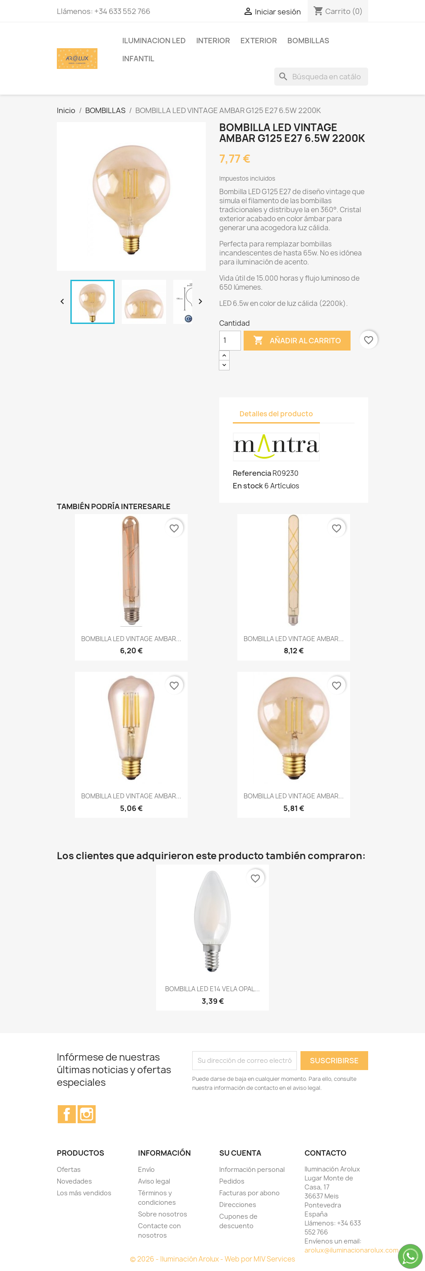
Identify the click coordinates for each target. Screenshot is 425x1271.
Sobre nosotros (162, 1214)
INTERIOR (213, 41)
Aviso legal (154, 1181)
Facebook (67, 1114)
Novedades (74, 1181)
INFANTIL (138, 59)
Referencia (252, 473)
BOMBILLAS (308, 41)
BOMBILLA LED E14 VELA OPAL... (212, 988)
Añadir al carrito (297, 340)
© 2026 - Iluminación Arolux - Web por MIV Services (212, 1259)
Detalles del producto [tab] (276, 414)
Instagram (87, 1114)
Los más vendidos (84, 1193)
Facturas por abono (249, 1193)
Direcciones (237, 1204)
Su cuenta (240, 1153)
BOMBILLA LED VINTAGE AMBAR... (131, 638)
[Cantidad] (230, 341)
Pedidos (232, 1181)
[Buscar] (321, 77)
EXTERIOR (258, 41)
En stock (248, 485)
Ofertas (69, 1169)
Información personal (252, 1169)
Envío (146, 1169)
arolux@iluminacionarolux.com (351, 1250)
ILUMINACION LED (154, 41)
